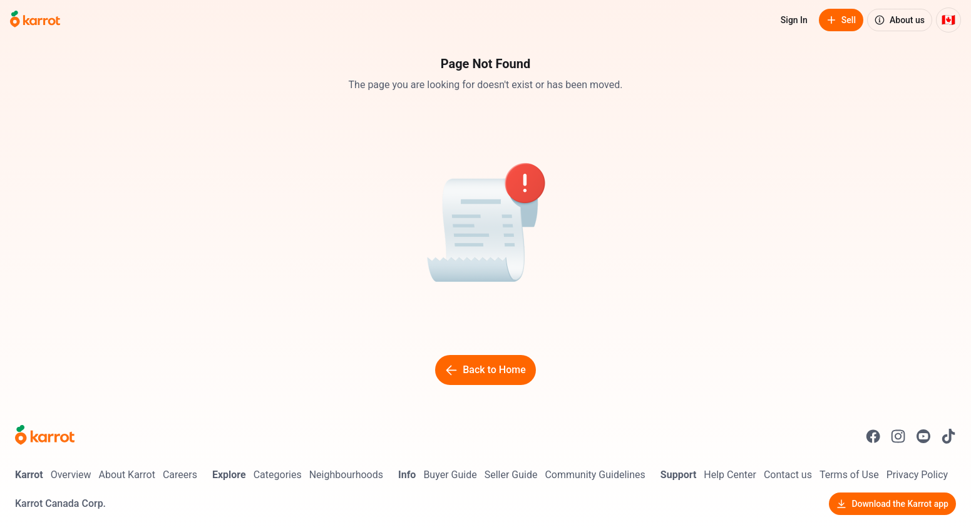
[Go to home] (35, 20)
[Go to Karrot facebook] (873, 436)
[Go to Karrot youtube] (923, 436)
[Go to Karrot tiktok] (948, 436)
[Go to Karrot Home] (44, 436)
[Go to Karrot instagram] (898, 436)
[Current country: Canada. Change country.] (948, 20)
